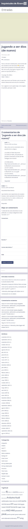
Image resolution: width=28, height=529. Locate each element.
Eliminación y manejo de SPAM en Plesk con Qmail (14, 284)
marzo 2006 (4, 415)
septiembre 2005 (6, 431)
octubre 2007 (5, 382)
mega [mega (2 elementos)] (23, 507)
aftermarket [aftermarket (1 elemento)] (4, 498)
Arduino (3, 445)
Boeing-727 (4, 456)
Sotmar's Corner (6, 476)
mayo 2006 (4, 413)
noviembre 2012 (5, 342)
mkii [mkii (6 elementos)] (13, 510)
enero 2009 (4, 375)
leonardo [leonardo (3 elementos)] (14, 507)
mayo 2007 (4, 388)
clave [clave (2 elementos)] (10, 501)
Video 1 (3, 77)
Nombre (4, 239)
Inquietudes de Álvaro (12, 3)
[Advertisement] (14, 27)
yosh (6, 142)
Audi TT (4, 448)
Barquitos (4, 450)
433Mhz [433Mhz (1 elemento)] (9, 492)
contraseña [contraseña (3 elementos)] (22, 501)
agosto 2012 (5, 350)
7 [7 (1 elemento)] (5, 492)
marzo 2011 (4, 360)
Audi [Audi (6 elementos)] (17, 497)
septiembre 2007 (6, 385)
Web (2, 254)
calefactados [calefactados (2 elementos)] (5, 501)
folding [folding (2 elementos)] (20, 504)
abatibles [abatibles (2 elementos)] (15, 492)
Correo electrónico (7, 247)
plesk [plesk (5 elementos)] (4, 514)
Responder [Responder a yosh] (7, 181)
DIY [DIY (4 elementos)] (12, 504)
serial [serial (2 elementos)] (23, 514)
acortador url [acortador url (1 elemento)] (21, 492)
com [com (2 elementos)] (16, 501)
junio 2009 (4, 370)
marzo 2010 (4, 362)
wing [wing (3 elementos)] (21, 518)
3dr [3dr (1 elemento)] (4, 492)
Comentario (4, 218)
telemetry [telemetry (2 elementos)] (14, 518)
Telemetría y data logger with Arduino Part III (13, 291)
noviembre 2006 (5, 400)
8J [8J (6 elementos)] (7, 491)
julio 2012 (4, 352)
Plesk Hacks (4, 471)
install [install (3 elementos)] (8, 507)
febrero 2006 (5, 418)
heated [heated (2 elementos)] (4, 507)
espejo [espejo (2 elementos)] (15, 504)
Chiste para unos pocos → (22, 125)
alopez (4, 57)
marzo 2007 (4, 393)
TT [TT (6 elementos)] (18, 517)
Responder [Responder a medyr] (4, 203)
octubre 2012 (5, 344)
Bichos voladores (6, 453)
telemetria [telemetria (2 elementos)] (8, 518)
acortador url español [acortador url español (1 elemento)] (6, 494)
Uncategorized (5, 481)
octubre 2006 (5, 403)
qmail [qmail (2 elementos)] (12, 514)
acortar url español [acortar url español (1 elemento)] (19, 494)
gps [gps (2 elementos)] (23, 504)
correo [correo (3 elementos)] (4, 504)
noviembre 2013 (5, 337)
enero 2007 (4, 395)
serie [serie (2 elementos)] (3, 518)
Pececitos (10, 121)
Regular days (5, 473)
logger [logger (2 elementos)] (20, 507)
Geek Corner (5, 461)
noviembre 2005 (5, 425)
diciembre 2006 (5, 398)
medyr (3, 186)
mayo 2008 (4, 380)
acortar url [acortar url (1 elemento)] (12, 494)
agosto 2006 (5, 408)
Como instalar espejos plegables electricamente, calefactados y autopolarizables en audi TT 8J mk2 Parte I (13, 318)
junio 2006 (4, 410)
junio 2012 (4, 355)
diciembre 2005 (5, 423)
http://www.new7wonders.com (12, 164)
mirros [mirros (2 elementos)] (4, 511)
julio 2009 (4, 367)
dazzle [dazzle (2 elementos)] (8, 504)
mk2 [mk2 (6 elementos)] (8, 510)
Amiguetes (4, 443)
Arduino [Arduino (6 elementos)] (11, 497)
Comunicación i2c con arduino (9, 294)
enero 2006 (4, 420)
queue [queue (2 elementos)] (17, 514)
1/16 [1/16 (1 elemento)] (2, 492)
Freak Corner (5, 458)
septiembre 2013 (6, 339)
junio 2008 (4, 377)
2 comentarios (6, 59)
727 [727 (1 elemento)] (12, 492)
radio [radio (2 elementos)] (20, 514)
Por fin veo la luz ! (11, 323)
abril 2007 (4, 390)
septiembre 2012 (6, 347)
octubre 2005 (5, 428)
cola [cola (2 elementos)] (13, 501)
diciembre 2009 (5, 365)
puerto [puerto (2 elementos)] (9, 514)
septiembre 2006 (6, 405)
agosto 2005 (5, 433)
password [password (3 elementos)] (18, 511)
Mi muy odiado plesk (7, 463)
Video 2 (7, 77)
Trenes (3, 478)
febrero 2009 (5, 372)
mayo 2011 (4, 357)
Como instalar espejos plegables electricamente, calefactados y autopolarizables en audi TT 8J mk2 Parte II (13, 305)
